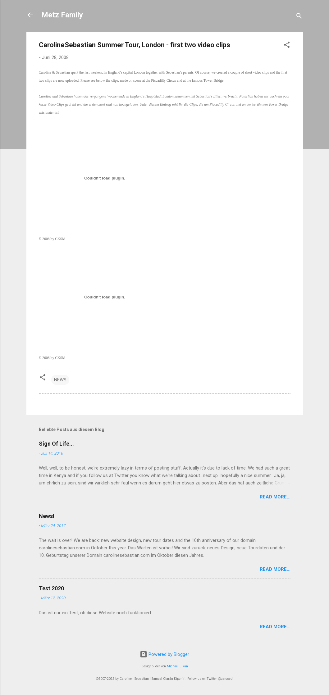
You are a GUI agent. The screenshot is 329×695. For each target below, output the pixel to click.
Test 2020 (51, 588)
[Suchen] (299, 16)
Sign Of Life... (56, 443)
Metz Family (62, 15)
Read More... (275, 497)
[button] (286, 46)
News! (46, 516)
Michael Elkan (177, 666)
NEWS (60, 380)
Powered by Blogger (164, 654)
